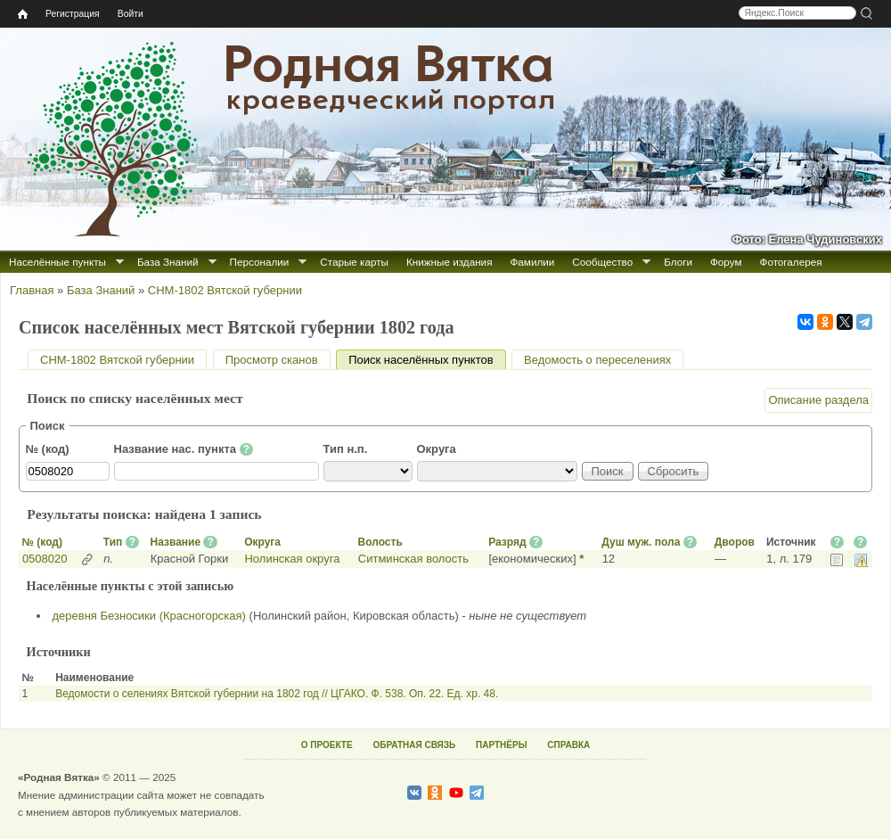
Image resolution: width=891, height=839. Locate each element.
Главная (31, 290)
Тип (113, 542)
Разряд (507, 542)
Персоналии (260, 261)
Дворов (735, 542)
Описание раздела (818, 400)
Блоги (678, 261)
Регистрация (72, 14)
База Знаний (168, 261)
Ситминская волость (413, 558)
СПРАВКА (568, 745)
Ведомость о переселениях (597, 359)
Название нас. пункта (184, 449)
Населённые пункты (57, 261)
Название (175, 542)
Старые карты (354, 261)
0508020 (45, 558)
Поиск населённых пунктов (426, 359)
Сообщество (602, 261)
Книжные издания (449, 261)
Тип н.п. (345, 449)
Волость (380, 542)
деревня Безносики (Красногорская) (149, 615)
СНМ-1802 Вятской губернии (225, 290)
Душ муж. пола (640, 542)
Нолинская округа (291, 558)
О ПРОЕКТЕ (327, 745)
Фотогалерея (791, 261)
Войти (130, 14)
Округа (436, 449)
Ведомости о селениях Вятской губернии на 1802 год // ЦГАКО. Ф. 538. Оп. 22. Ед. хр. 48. (276, 693)
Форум (726, 261)
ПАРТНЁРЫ (501, 745)
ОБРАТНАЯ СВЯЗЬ (413, 745)
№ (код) (47, 449)
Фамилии (532, 261)
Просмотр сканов (271, 359)
